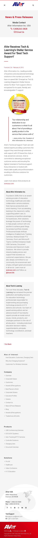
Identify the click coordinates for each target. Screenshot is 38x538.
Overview (8, 375)
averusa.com (9, 184)
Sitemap (7, 531)
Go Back (7, 344)
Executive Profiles (11, 396)
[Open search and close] (33, 5)
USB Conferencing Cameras (15, 430)
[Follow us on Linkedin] (14, 507)
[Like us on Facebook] (7, 507)
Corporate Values (11, 379)
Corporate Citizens (11, 392)
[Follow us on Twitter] (11, 507)
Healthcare (9, 465)
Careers (8, 399)
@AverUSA (10, 273)
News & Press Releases (13, 406)
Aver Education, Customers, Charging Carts (19, 357)
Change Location (19, 531)
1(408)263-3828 (19, 29)
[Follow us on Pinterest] (26, 507)
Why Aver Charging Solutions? (15, 361)
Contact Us (9, 402)
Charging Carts (10, 444)
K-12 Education (10, 471)
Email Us (19, 32)
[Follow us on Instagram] (18, 507)
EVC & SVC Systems (12, 433)
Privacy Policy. (17, 535)
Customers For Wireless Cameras (16, 364)
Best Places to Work (12, 389)
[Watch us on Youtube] (22, 507)
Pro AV (8, 461)
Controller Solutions (12, 440)
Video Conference (11, 468)
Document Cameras (12, 447)
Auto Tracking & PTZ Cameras (15, 437)
